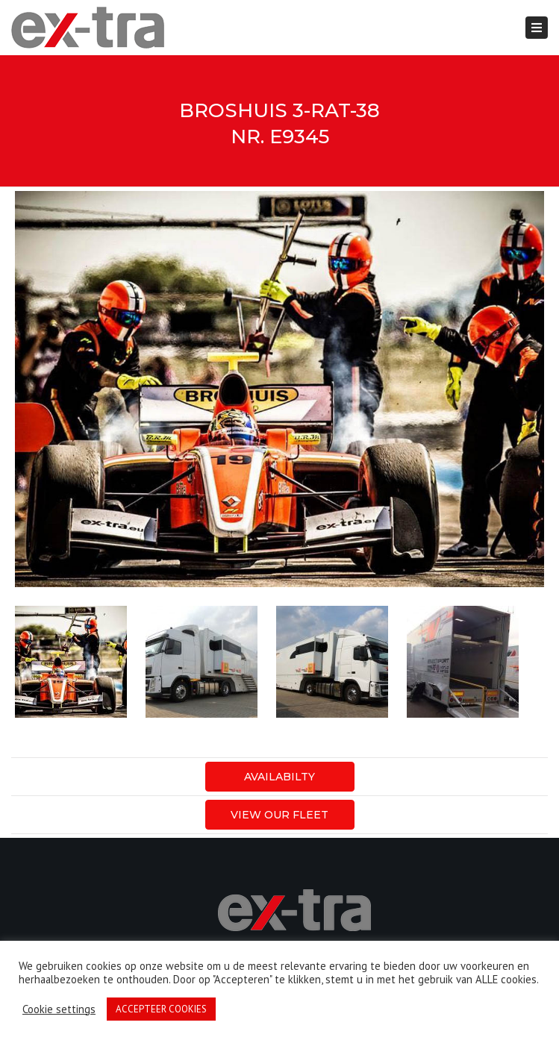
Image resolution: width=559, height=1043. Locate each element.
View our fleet (279, 814)
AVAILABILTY (279, 776)
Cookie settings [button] (59, 1009)
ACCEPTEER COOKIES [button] (161, 1009)
